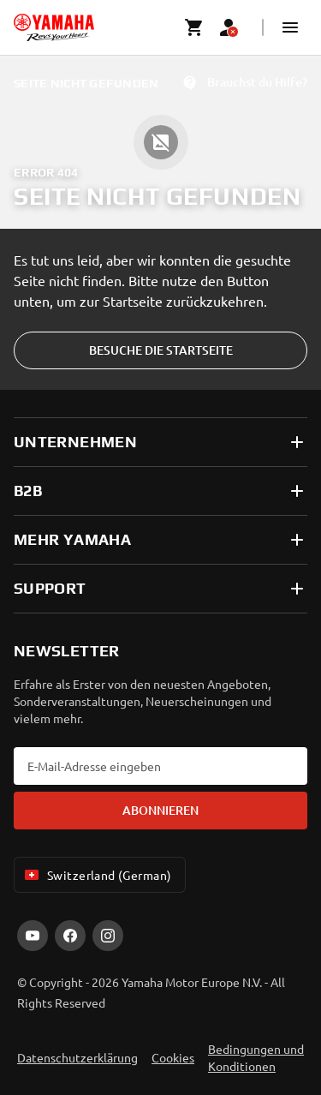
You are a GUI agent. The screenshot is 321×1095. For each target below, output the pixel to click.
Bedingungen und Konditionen (256, 1057)
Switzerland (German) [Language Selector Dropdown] (96, 875)
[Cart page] (194, 27)
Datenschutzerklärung (77, 1057)
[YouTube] (32, 935)
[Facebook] (70, 935)
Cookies (173, 1057)
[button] (290, 27)
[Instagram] (107, 935)
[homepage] (54, 27)
